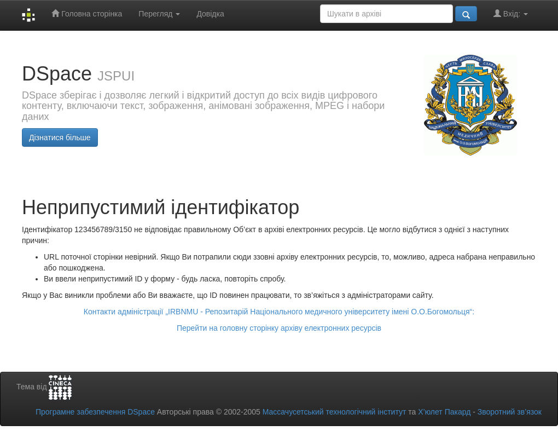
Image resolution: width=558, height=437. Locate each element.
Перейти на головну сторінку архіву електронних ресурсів (279, 328)
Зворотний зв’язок (510, 411)
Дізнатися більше (60, 137)
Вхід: (510, 13)
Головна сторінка (86, 13)
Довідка (210, 13)
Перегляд (159, 13)
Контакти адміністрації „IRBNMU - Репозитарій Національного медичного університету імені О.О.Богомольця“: (279, 311)
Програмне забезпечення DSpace (95, 411)
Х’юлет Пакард (444, 411)
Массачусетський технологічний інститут (334, 411)
